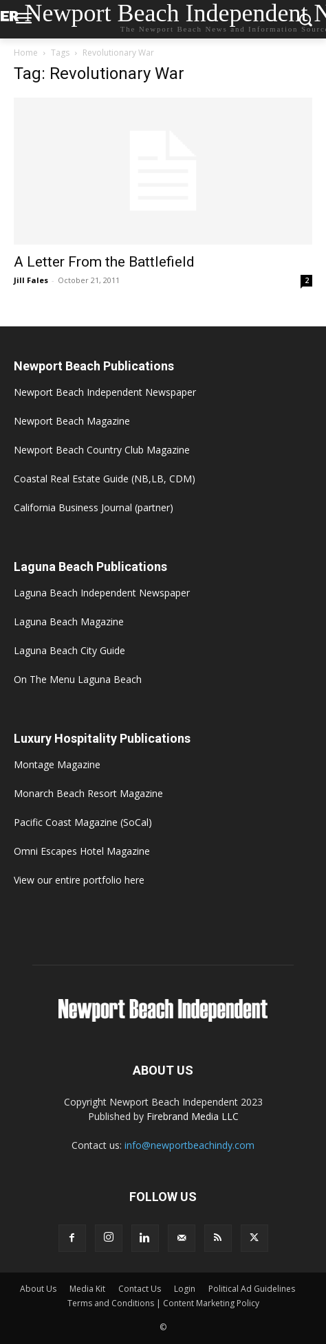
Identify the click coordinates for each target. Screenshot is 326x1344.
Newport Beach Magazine (72, 420)
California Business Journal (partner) (93, 507)
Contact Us (139, 1289)
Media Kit (87, 1289)
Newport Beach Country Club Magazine (102, 449)
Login (184, 1289)
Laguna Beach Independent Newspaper (102, 592)
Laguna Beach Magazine (69, 621)
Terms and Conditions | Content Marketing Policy (163, 1303)
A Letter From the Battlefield (104, 262)
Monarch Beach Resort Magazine (88, 793)
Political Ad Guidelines (251, 1289)
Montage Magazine (57, 764)
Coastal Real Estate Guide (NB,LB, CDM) (104, 478)
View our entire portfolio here (79, 879)
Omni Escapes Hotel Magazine (82, 851)
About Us (38, 1289)
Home (26, 52)
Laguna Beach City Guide (69, 650)
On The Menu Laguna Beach (78, 679)
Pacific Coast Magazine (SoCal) (83, 822)
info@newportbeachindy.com (189, 1145)
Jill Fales (31, 280)
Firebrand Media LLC (192, 1116)
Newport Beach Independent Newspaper (105, 392)
